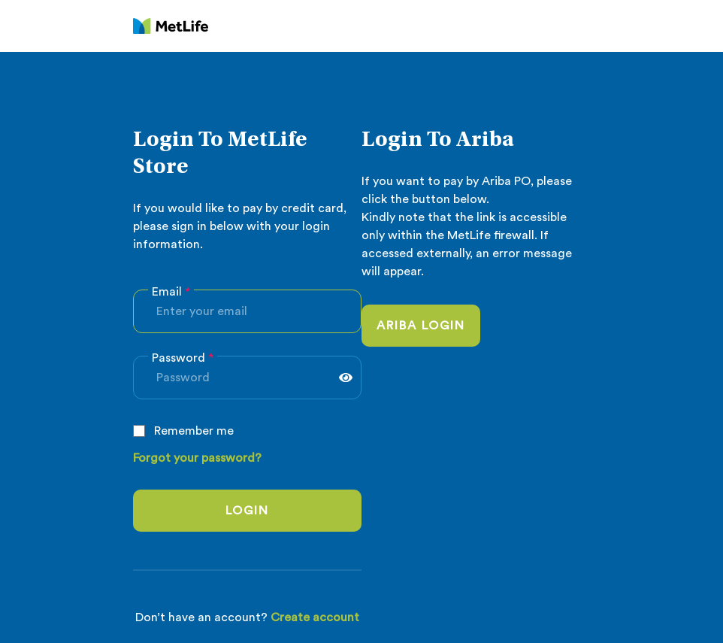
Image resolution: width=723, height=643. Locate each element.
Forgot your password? (197, 458)
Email (171, 292)
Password (182, 358)
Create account (315, 617)
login (247, 511)
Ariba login (421, 326)
